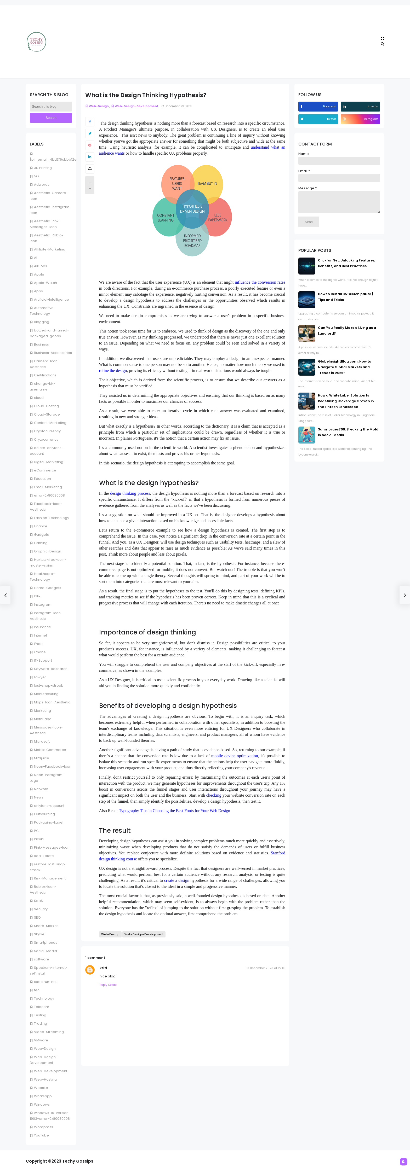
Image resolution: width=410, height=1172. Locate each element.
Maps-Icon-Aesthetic (52, 702)
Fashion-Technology (51, 517)
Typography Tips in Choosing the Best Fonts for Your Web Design (174, 810)
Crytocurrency (46, 439)
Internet (40, 635)
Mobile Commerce (50, 749)
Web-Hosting (45, 1079)
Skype (39, 934)
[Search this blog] (51, 107)
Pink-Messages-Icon (52, 847)
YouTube (41, 1135)
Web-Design (45, 1048)
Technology (44, 998)
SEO (37, 917)
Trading (40, 1023)
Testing (40, 1015)
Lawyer (40, 677)
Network (41, 788)
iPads (38, 643)
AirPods (40, 266)
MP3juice (41, 758)
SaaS (38, 900)
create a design (176, 880)
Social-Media (45, 950)
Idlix (37, 596)
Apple (39, 274)
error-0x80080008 (49, 495)
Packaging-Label (48, 822)
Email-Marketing (48, 487)
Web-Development (50, 1071)
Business (41, 344)
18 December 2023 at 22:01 (265, 968)
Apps (38, 291)
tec (36, 990)
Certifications (45, 375)
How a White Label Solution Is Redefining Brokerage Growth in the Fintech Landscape (346, 405)
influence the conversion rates (260, 282)
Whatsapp (43, 1096)
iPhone (40, 652)
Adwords (41, 184)
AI (35, 257)
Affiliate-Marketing (49, 249)
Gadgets (41, 534)
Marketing (42, 710)
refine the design (113, 370)
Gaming (41, 542)
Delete (112, 985)
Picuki (39, 839)
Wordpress (43, 1126)
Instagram (43, 604)
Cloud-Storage (47, 414)
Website (41, 1087)
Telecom (41, 1006)
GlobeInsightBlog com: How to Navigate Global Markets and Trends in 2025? (344, 371)
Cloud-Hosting (46, 406)
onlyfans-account (49, 805)
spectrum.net (45, 981)
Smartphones (45, 942)
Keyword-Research (50, 668)
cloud (39, 397)
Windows (42, 1104)
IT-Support (43, 660)
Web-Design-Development (134, 106)
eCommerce (45, 470)
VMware (41, 1040)
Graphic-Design (47, 551)
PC (36, 830)
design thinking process (130, 493)
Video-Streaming (49, 1031)
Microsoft (42, 741)
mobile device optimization (234, 756)
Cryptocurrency (47, 431)
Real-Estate (44, 855)
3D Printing (43, 167)
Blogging (41, 321)
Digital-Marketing (48, 461)
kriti (103, 967)
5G (36, 176)
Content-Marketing (50, 422)
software (41, 959)
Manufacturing (46, 693)
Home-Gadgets (47, 587)
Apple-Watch (45, 282)
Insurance (42, 627)
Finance (40, 526)
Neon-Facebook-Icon (52, 766)
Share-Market (46, 925)
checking (213, 795)
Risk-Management (50, 878)
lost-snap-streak (48, 685)
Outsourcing (44, 814)
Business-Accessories (53, 352)
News (38, 797)
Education (42, 478)
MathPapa (43, 718)
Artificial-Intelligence (51, 299)
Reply (103, 985)
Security (41, 909)
